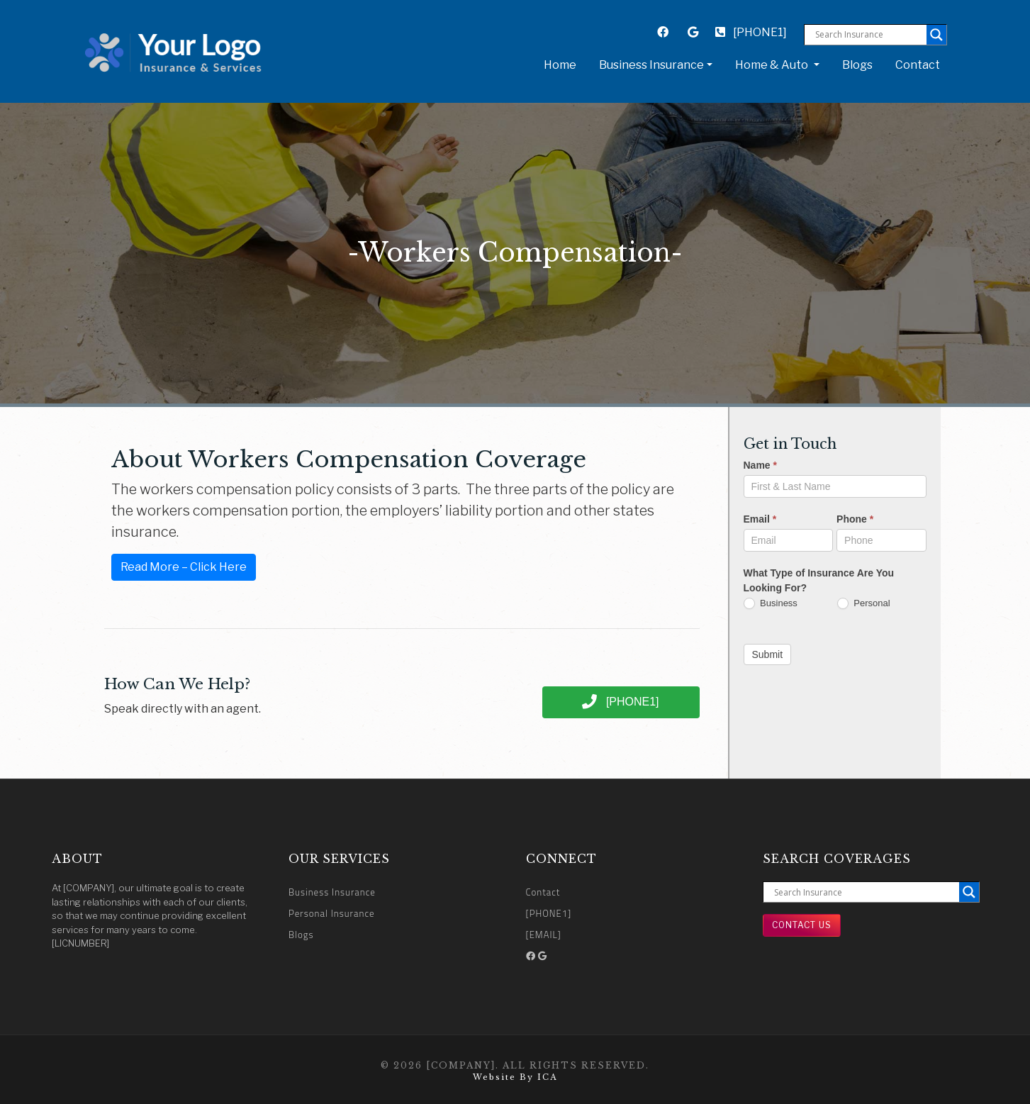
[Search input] (869, 35)
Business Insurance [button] (651, 65)
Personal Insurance (331, 913)
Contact (917, 65)
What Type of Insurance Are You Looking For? (819, 580)
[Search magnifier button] (936, 35)
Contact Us (802, 925)
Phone (854, 519)
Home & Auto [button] (772, 65)
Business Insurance (332, 892)
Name (760, 465)
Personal (863, 604)
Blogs (857, 65)
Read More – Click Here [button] (184, 567)
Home (563, 64)
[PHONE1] (751, 32)
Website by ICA (515, 1077)
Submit (767, 654)
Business (770, 604)
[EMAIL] (543, 934)
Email (760, 519)
